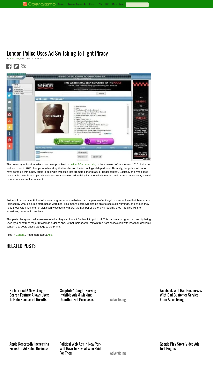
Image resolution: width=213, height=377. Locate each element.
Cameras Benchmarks (77, 4)
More (114, 4)
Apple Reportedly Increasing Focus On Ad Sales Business (29, 346)
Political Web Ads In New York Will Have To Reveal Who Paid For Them (80, 348)
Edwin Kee (14, 58)
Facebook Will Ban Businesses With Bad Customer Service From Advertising (181, 294)
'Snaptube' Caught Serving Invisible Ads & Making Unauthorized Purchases (78, 294)
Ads (49, 234)
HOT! (107, 4)
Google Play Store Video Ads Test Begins (179, 346)
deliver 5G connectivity (83, 164)
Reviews (61, 4)
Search (122, 4)
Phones (92, 4)
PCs (100, 4)
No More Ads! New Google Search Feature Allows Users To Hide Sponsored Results (29, 294)
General (20, 234)
